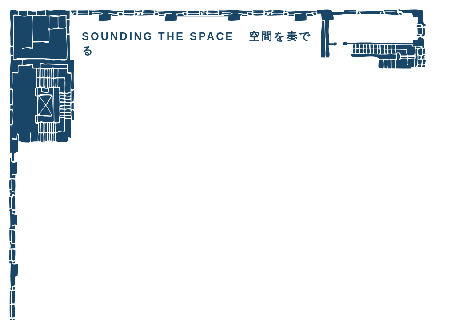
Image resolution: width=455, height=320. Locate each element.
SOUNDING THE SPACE (158, 36)
